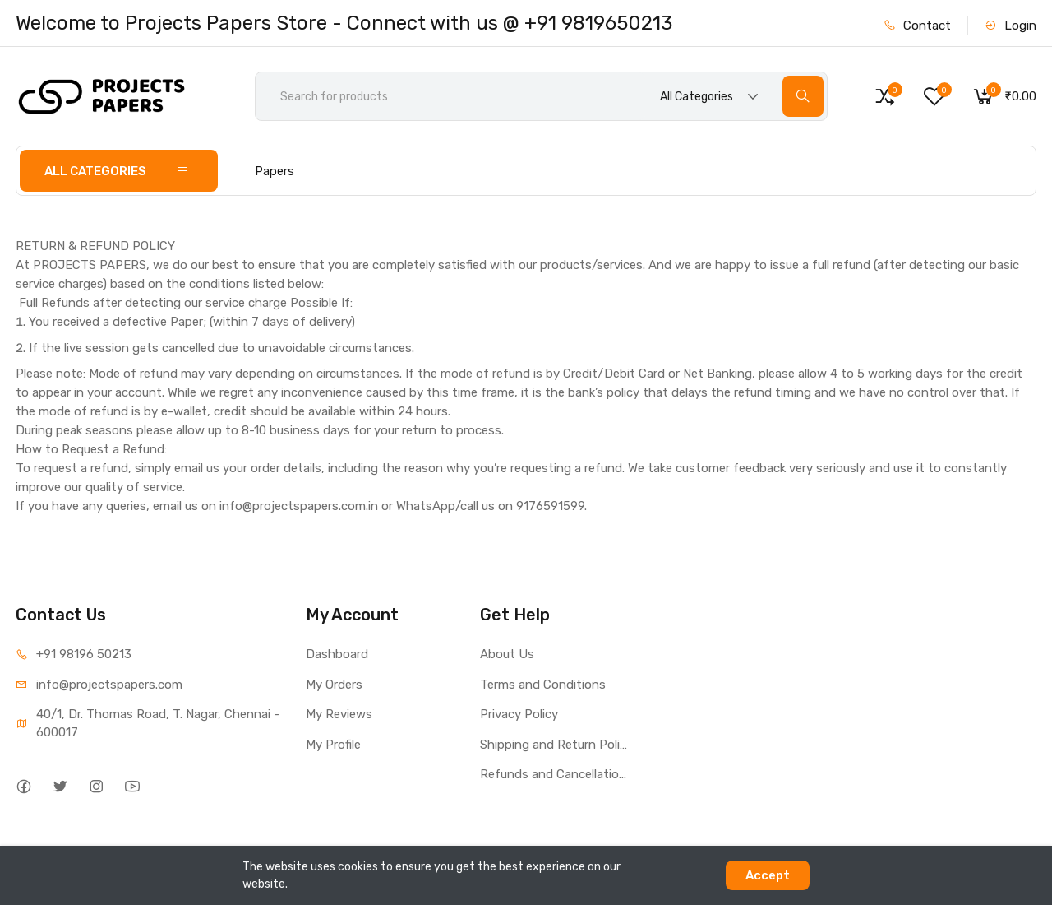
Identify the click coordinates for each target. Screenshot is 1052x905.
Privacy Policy (519, 714)
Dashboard (337, 654)
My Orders (334, 684)
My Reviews (339, 714)
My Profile (333, 744)
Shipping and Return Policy (555, 744)
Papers (274, 171)
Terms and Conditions (543, 684)
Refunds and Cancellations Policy (555, 774)
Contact (917, 25)
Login (1010, 25)
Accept (767, 875)
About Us (507, 654)
